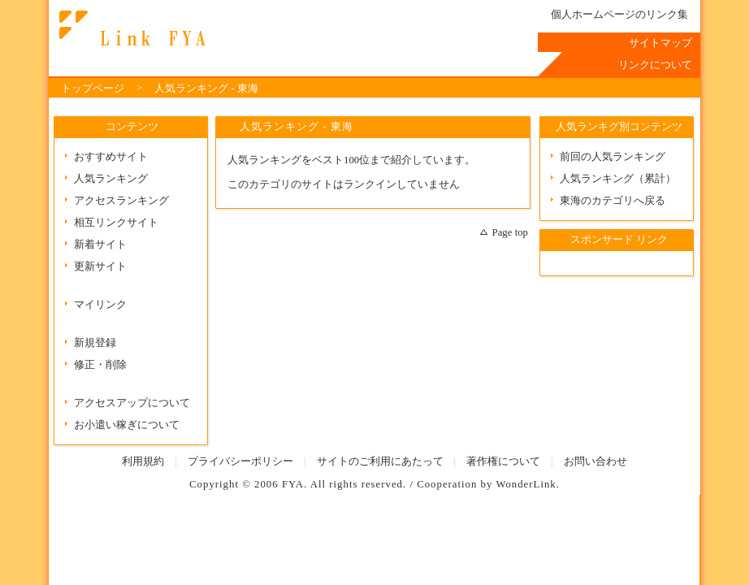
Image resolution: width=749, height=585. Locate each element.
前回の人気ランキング (612, 156)
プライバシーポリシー (240, 461)
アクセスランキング (121, 200)
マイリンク (100, 304)
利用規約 (143, 461)
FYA (293, 484)
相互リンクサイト (116, 222)
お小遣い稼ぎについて (127, 425)
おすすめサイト (111, 156)
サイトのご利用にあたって (380, 461)
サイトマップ (660, 43)
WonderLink (526, 484)
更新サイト (100, 266)
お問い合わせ (595, 461)
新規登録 (95, 343)
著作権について (503, 461)
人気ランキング (111, 178)
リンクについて (655, 65)
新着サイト (100, 244)
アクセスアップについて (132, 403)
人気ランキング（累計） (618, 178)
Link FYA (130, 28)
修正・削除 (100, 364)
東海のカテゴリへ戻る (612, 200)
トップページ (92, 88)
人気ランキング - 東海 (206, 88)
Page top (510, 232)
